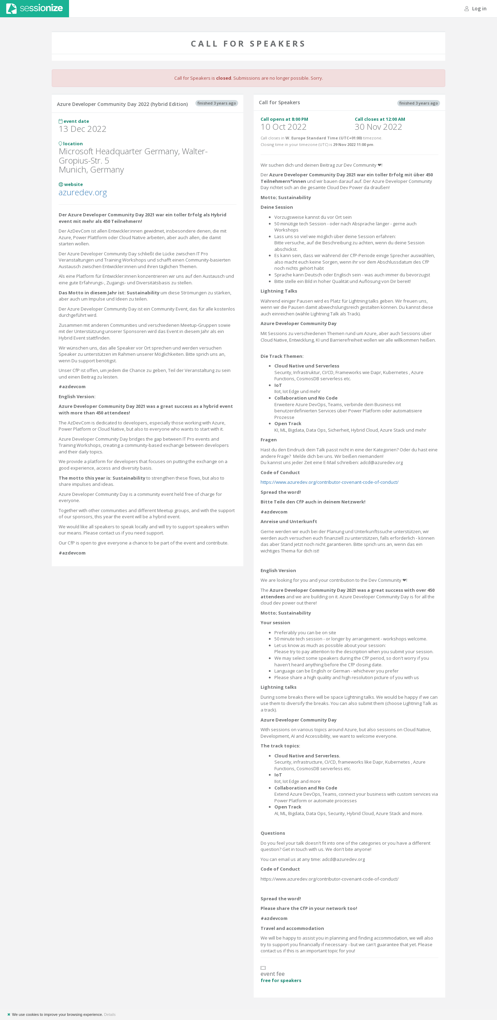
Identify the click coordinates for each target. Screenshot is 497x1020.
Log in (476, 8)
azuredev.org (83, 192)
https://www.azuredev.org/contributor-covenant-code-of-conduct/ (330, 482)
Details (110, 1014)
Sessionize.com (34, 8)
